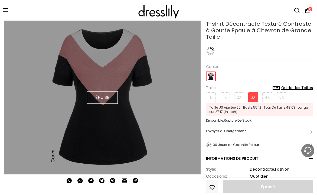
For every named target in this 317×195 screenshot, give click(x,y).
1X (225, 97)
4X (267, 97)
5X (281, 97)
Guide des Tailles (293, 88)
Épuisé (268, 187)
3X (253, 97)
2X (239, 97)
